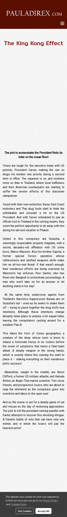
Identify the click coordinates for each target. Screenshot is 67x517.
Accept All (43, 511)
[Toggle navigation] (62, 24)
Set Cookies (24, 511)
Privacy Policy (50, 500)
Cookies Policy (19, 504)
